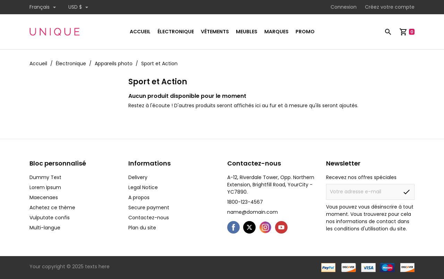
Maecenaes (43, 197)
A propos (139, 197)
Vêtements (215, 31)
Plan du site (142, 227)
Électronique (175, 31)
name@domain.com (252, 212)
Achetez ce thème (52, 207)
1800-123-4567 (245, 201)
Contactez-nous (148, 217)
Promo (305, 31)
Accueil (140, 31)
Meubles (246, 31)
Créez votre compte (390, 6)
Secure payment (148, 207)
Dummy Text (45, 177)
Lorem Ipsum (45, 187)
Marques (276, 31)
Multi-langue (44, 227)
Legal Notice (143, 187)
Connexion (344, 6)
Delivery (137, 177)
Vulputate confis (49, 217)
